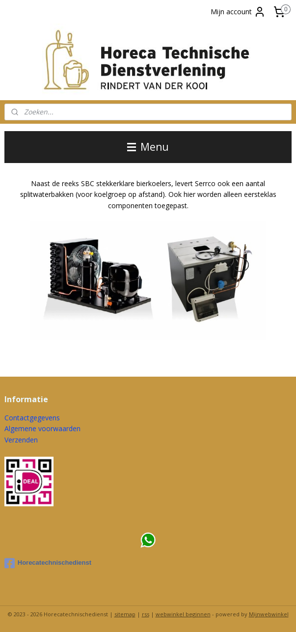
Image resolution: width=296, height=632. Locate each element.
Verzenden (21, 439)
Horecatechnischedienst (47, 563)
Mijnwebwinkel (269, 614)
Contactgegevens (32, 417)
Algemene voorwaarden (42, 428)
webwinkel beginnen (183, 614)
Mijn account (238, 12)
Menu (148, 147)
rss (145, 614)
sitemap (124, 614)
